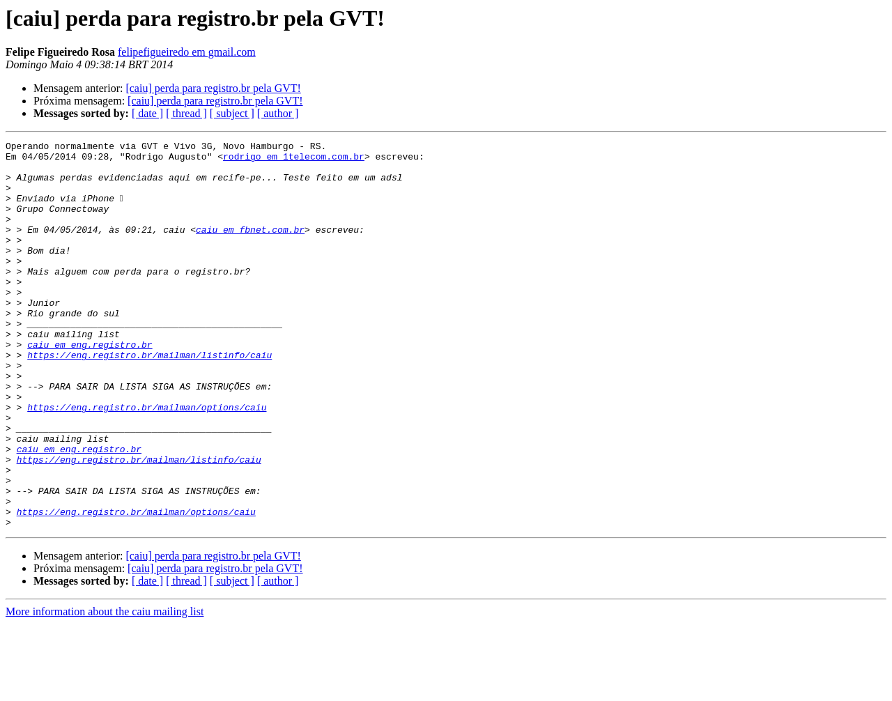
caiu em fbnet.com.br (250, 248)
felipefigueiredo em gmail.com (187, 52)
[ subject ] (232, 113)
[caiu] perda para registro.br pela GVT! (212, 88)
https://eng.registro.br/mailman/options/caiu (146, 461)
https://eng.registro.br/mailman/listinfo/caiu (149, 398)
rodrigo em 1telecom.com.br (293, 160)
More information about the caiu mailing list (104, 689)
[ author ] (278, 113)
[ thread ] (186, 113)
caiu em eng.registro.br (89, 386)
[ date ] (147, 113)
